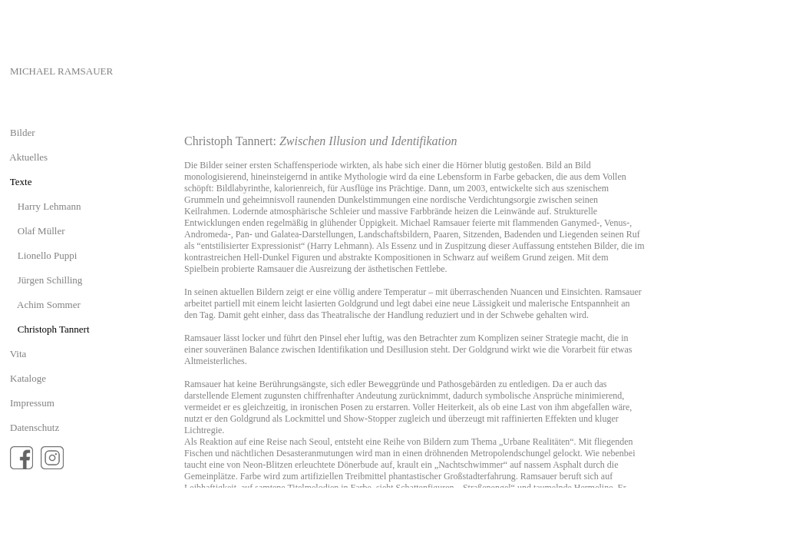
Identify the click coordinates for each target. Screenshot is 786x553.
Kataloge (28, 378)
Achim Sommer (49, 304)
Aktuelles (28, 157)
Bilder (22, 132)
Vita (18, 353)
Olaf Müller (41, 231)
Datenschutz (34, 427)
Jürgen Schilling (50, 280)
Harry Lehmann (49, 206)
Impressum (32, 403)
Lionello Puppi (48, 255)
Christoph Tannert (54, 329)
